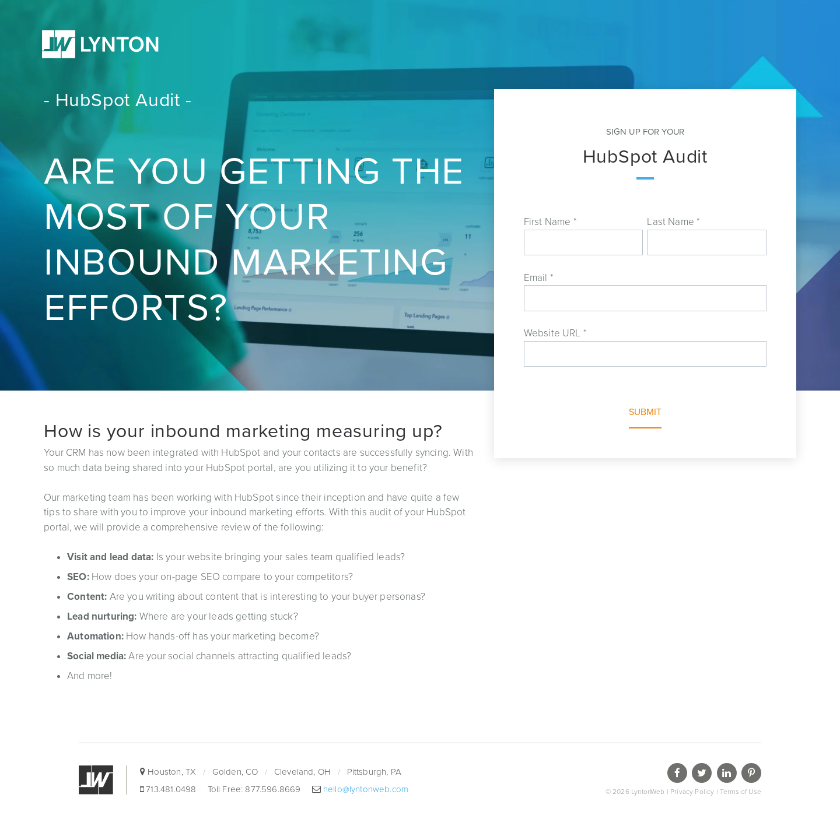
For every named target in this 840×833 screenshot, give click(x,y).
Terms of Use (740, 792)
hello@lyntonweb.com (364, 789)
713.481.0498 (171, 789)
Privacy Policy (692, 792)
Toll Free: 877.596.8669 (255, 789)
